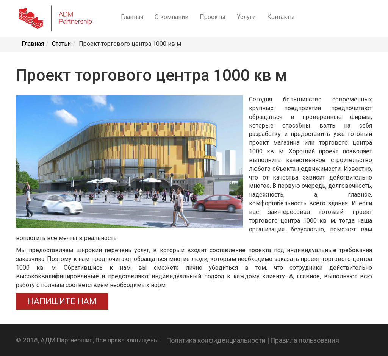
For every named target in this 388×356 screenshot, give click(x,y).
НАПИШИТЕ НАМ (62, 301)
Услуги (246, 16)
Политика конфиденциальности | (217, 340)
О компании (171, 16)
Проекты (212, 16)
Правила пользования (304, 340)
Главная (132, 16)
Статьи (61, 43)
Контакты (281, 16)
